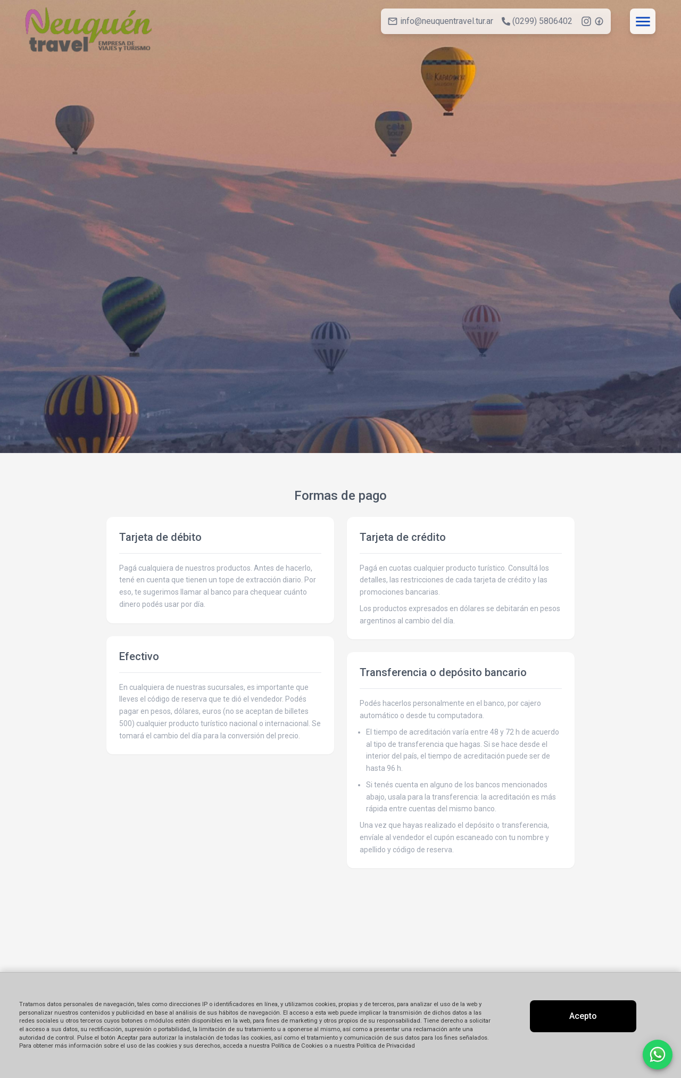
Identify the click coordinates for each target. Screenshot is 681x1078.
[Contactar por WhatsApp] (657, 1054)
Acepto (583, 1016)
